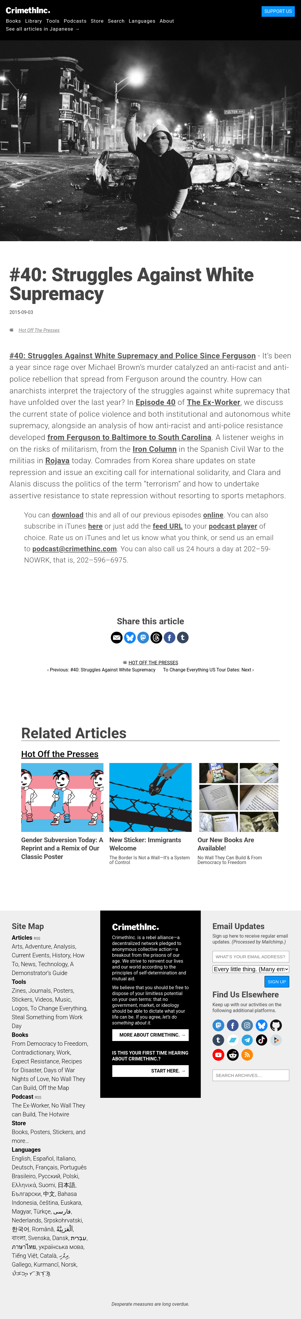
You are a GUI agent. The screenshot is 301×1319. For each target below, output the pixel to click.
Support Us (278, 11)
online (213, 515)
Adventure (38, 946)
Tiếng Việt (24, 1255)
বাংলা (19, 1238)
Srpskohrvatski (63, 1220)
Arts (17, 946)
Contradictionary (33, 1052)
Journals (40, 990)
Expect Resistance (35, 1061)
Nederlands (26, 1220)
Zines (19, 990)
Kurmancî (46, 1264)
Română (43, 1229)
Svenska (39, 1238)
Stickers (22, 999)
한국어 (20, 1229)
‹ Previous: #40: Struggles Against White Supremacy (101, 670)
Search (116, 21)
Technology (52, 964)
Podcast (22, 1096)
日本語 (66, 1185)
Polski (70, 1176)
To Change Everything (58, 1008)
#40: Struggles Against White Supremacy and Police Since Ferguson (132, 355)
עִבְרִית (78, 1238)
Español (43, 1158)
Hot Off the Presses (39, 330)
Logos (20, 1008)
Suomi (47, 1185)
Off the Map (54, 1087)
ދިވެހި (63, 1255)
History (61, 955)
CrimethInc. (28, 10)
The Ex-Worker (213, 402)
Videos (44, 999)
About (167, 21)
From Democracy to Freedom (49, 1043)
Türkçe (42, 1211)
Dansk (60, 1238)
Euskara (71, 1202)
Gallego (21, 1264)
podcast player (233, 526)
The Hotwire (53, 1114)
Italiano (65, 1158)
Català (48, 1255)
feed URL (168, 526)
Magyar (21, 1211)
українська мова (61, 1246)
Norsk (68, 1264)
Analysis (64, 946)
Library (33, 21)
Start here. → (168, 1071)
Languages (142, 21)
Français (47, 1167)
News (28, 964)
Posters (63, 990)
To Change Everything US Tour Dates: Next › (208, 670)
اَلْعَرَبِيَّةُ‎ (64, 1229)
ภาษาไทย (24, 1246)
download (67, 515)
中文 (49, 1193)
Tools (53, 21)
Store (97, 21)
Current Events (30, 955)
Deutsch (22, 1167)
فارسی (62, 1211)
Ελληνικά (24, 1185)
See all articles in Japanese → (43, 29)
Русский (49, 1176)
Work (63, 1052)
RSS (37, 938)
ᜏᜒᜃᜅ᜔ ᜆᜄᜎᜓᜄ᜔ (31, 1273)
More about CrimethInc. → (153, 1035)
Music (63, 999)
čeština (48, 1202)
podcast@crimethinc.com (74, 549)
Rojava (57, 460)
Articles (22, 937)
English (21, 1158)
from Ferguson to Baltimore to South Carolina (129, 437)
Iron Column (155, 449)
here (95, 526)
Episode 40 (156, 402)
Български (26, 1193)
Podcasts (75, 21)
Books (13, 21)
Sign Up (277, 981)
